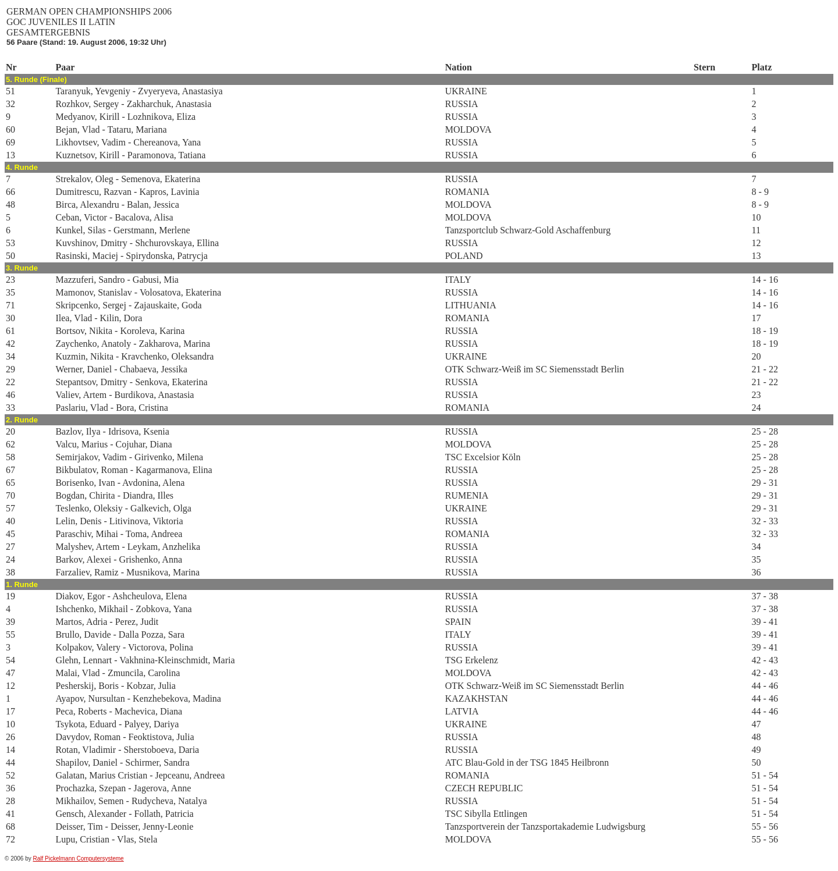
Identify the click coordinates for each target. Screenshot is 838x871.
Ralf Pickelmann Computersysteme (78, 858)
